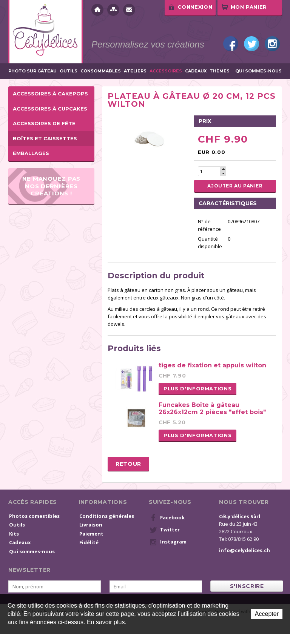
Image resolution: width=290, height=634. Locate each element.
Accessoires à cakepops (50, 94)
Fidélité (89, 542)
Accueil (97, 10)
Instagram (272, 43)
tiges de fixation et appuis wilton (212, 365)
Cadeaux (196, 71)
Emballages (31, 153)
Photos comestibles (34, 516)
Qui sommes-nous (258, 71)
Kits (14, 533)
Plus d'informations (197, 388)
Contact (129, 10)
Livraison (90, 524)
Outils (68, 71)
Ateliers (135, 71)
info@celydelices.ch (244, 550)
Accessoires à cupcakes (50, 109)
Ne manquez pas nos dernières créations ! (51, 186)
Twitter (251, 43)
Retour (128, 464)
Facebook (230, 43)
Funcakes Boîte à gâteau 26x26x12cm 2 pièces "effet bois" (212, 408)
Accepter (267, 614)
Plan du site (113, 10)
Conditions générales (106, 516)
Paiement (91, 533)
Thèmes (220, 71)
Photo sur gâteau (32, 71)
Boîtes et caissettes (45, 138)
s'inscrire (247, 586)
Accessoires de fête (44, 123)
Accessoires (166, 71)
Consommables (100, 71)
